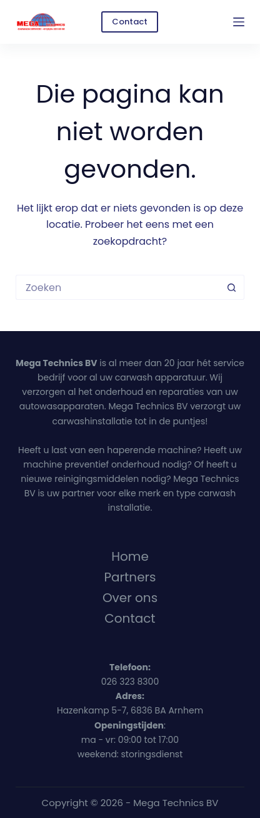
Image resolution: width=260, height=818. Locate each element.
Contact (130, 22)
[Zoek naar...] (117, 287)
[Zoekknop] (231, 287)
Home (130, 556)
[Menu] (238, 22)
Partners (130, 577)
